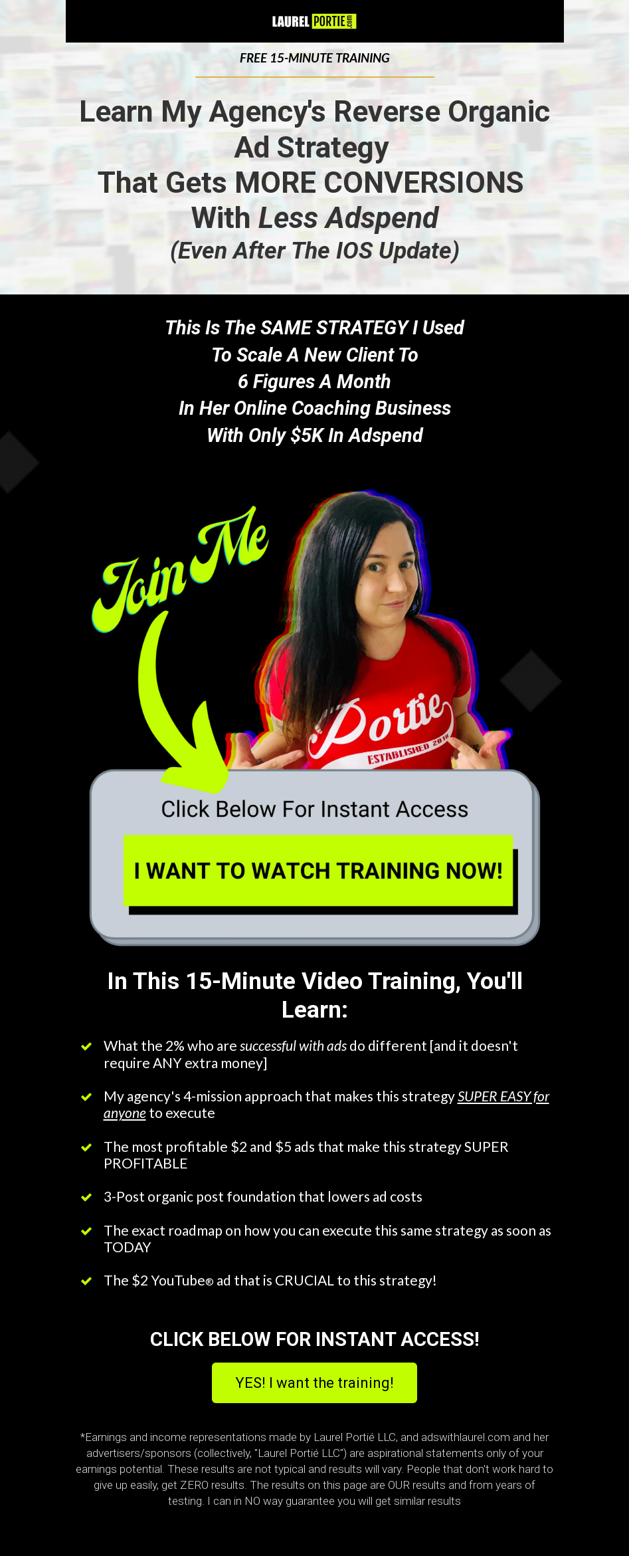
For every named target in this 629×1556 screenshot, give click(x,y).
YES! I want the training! (314, 1383)
